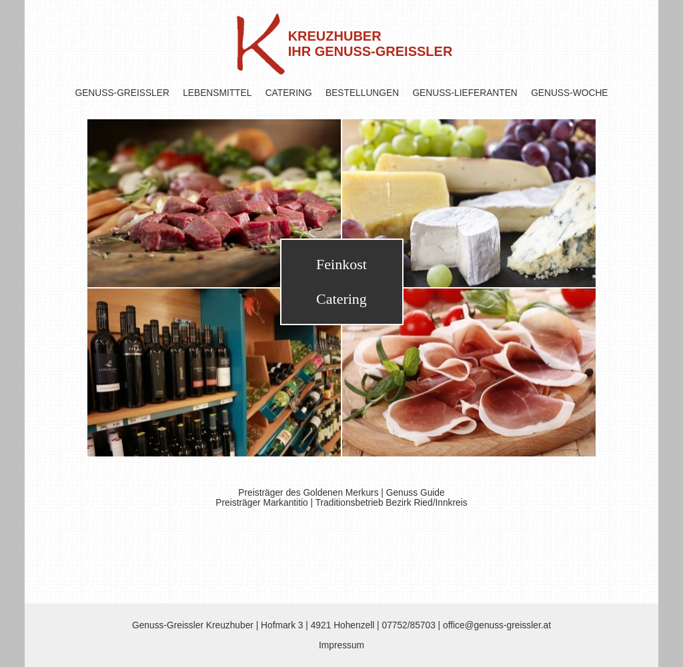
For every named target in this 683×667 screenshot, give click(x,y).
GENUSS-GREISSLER (122, 93)
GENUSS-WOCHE (569, 93)
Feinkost (341, 264)
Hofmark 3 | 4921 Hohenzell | (321, 625)
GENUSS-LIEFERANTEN (464, 93)
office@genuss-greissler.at (497, 625)
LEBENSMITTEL (217, 93)
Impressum (341, 645)
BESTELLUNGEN (362, 93)
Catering (341, 299)
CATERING (288, 93)
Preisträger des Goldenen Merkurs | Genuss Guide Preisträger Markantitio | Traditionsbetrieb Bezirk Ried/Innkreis (341, 498)
